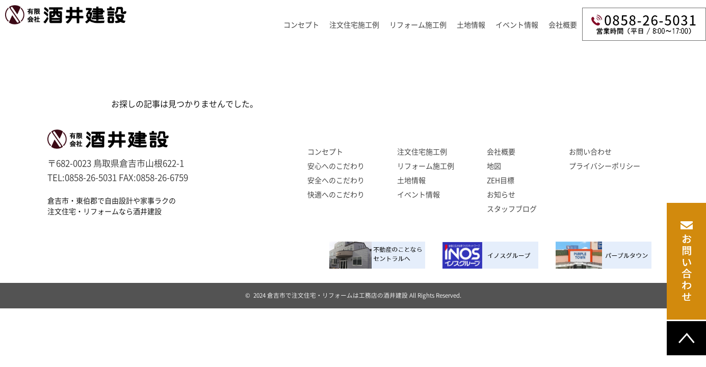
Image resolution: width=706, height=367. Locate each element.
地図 (494, 166)
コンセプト (301, 25)
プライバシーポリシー (604, 166)
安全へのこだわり (335, 180)
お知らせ (501, 194)
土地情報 (411, 180)
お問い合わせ (590, 151)
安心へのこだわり (335, 166)
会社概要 (562, 25)
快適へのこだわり (335, 194)
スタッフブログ (512, 209)
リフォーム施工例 (418, 25)
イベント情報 (516, 25)
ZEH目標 (500, 180)
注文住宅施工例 (354, 25)
